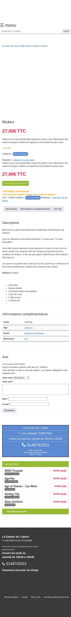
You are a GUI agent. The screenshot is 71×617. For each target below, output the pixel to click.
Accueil (5, 46)
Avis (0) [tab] (57, 209)
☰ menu (8, 25)
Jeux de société (18, 46)
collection (17, 160)
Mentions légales (11, 597)
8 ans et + (28, 327)
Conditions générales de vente (56, 597)
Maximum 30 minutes (34, 333)
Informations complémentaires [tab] (35, 209)
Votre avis (7, 381)
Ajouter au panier (15, 183)
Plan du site (36, 597)
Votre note (8, 378)
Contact (24, 597)
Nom (5, 399)
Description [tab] (11, 209)
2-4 (25, 339)
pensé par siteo (8, 550)
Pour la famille (32, 46)
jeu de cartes (28, 160)
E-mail (6, 404)
